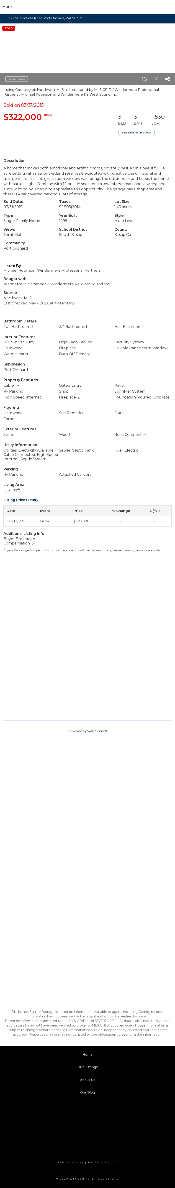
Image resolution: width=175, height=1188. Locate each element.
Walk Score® (97, 731)
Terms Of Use (71, 1162)
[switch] (144, 79)
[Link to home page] (87, 7)
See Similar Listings (136, 132)
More (7, 7)
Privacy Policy (102, 1162)
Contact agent (16, 78)
